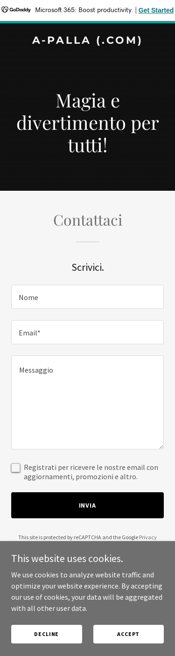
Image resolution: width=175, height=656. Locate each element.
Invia (88, 505)
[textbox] (87, 297)
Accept (128, 633)
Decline (46, 633)
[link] (87, 41)
